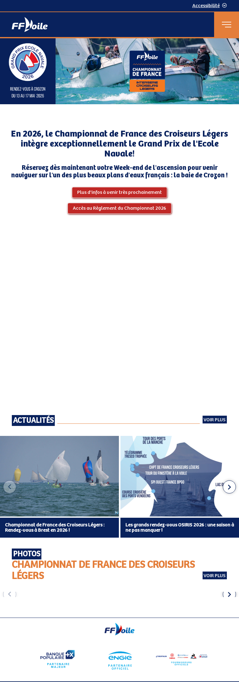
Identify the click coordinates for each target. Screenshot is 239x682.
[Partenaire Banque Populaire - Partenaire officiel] (57, 659)
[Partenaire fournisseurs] (181, 659)
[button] (229, 486)
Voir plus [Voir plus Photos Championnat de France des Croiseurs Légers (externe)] (215, 575)
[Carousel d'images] (119, 594)
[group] (29, 594)
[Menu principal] (226, 24)
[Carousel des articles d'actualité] (119, 487)
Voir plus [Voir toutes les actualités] (215, 420)
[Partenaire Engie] (119, 659)
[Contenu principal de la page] (119, 328)
